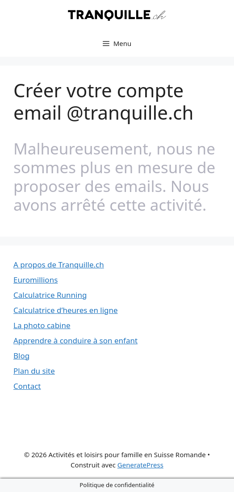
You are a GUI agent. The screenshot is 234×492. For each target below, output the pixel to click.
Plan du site (34, 371)
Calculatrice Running (50, 295)
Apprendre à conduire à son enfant (75, 340)
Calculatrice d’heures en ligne (65, 310)
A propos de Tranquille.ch (58, 264)
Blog (21, 355)
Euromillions (35, 280)
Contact (27, 386)
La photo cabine (42, 325)
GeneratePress (140, 464)
